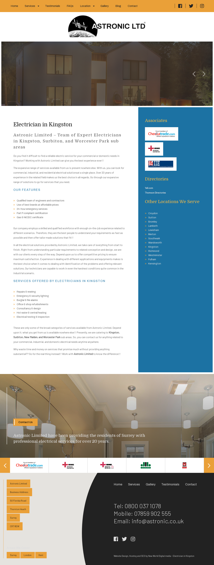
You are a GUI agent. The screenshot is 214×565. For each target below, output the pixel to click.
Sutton (152, 217)
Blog (118, 6)
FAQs (70, 6)
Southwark (154, 238)
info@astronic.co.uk (158, 520)
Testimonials (52, 6)
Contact (133, 6)
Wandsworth (155, 242)
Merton (152, 234)
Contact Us (25, 422)
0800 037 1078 (143, 505)
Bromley (152, 222)
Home (14, 6)
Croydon (153, 213)
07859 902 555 (152, 513)
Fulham (152, 259)
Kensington (154, 263)
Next (209, 465)
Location (85, 6)
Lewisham (153, 230)
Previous (5, 465)
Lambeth (153, 226)
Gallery (104, 6)
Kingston (153, 247)
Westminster (155, 255)
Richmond (153, 251)
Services (30, 6)
